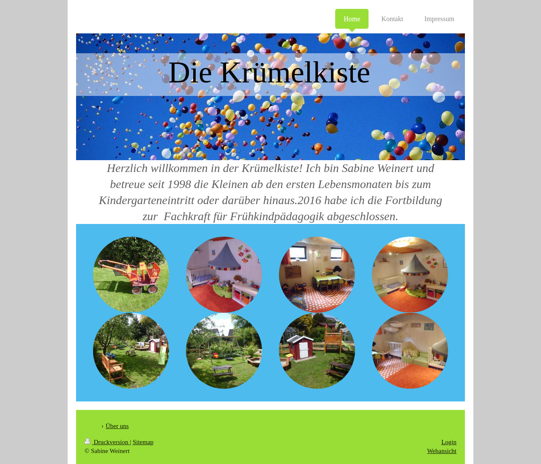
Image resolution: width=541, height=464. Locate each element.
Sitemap (143, 442)
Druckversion (107, 442)
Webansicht (441, 451)
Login (448, 442)
